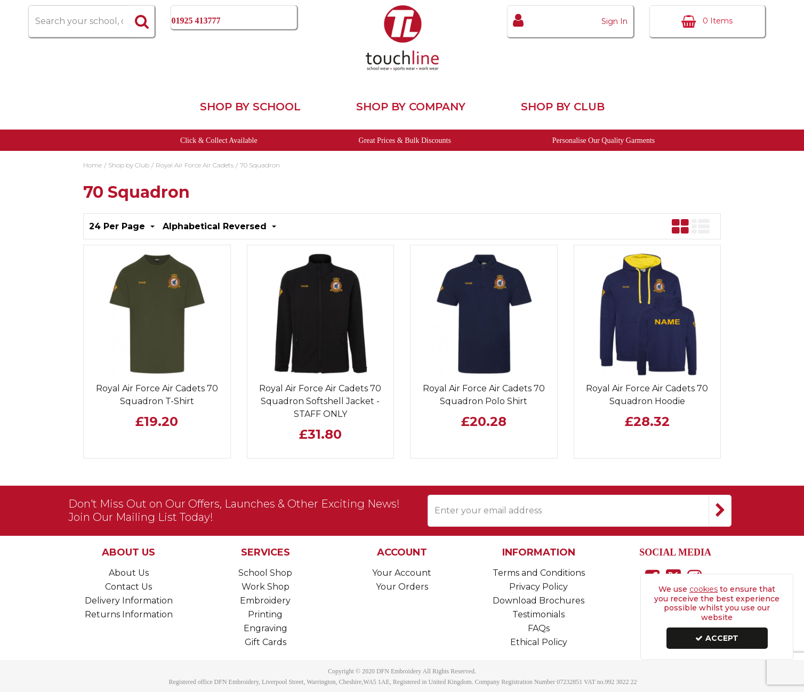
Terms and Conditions (539, 573)
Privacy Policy (538, 587)
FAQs (539, 628)
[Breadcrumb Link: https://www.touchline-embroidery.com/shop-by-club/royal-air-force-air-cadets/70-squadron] (260, 164)
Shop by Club (563, 106)
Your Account (401, 573)
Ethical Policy (538, 642)
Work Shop (266, 587)
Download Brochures (538, 601)
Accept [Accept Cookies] (716, 638)
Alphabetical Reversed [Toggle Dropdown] (216, 226)
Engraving (265, 628)
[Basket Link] (707, 21)
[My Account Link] (570, 21)
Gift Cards (265, 642)
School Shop (265, 573)
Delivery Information (129, 601)
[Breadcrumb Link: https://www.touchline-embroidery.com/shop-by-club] (128, 164)
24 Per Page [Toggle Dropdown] (118, 226)
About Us (129, 573)
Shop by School (250, 106)
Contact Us (128, 587)
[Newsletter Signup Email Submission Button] (720, 511)
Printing (265, 614)
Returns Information (129, 614)
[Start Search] (142, 21)
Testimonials (538, 614)
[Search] (78, 21)
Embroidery (265, 601)
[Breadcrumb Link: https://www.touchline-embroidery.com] (92, 164)
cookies (703, 589)
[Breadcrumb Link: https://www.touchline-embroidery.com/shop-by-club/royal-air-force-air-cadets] (195, 164)
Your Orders (402, 587)
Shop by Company (410, 106)
